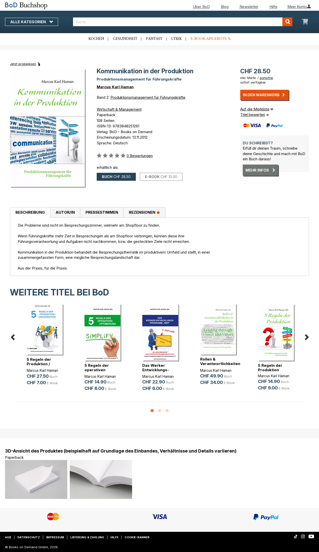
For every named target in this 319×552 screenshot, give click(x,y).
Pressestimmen (101, 212)
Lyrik (176, 38)
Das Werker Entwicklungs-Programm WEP (157, 370)
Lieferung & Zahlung (87, 537)
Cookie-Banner (137, 537)
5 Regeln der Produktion (270, 367)
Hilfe (273, 6)
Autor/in (65, 212)
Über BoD (201, 6)
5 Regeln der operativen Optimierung (96, 370)
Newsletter (248, 6)
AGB (8, 537)
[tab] (30, 212)
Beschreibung (30, 212)
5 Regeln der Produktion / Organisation (39, 364)
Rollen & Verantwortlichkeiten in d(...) (220, 363)
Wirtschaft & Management (119, 109)
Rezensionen (144, 212)
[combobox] (182, 21)
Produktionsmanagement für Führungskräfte (147, 97)
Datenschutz (28, 537)
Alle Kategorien (31, 21)
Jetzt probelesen (23, 64)
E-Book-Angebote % (211, 38)
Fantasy (154, 38)
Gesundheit (125, 38)
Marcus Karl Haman (115, 87)
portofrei (266, 78)
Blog (225, 6)
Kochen (96, 38)
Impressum (55, 537)
